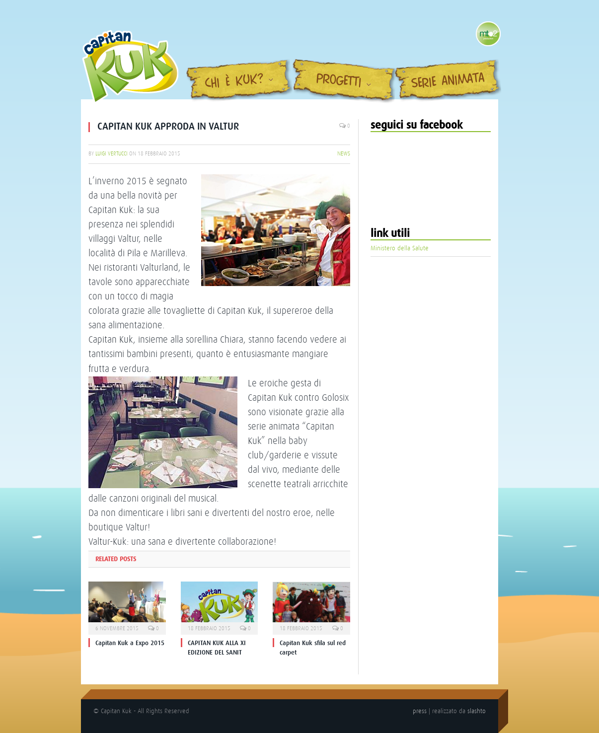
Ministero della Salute (400, 248)
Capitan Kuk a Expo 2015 (129, 643)
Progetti (339, 81)
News (343, 153)
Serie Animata (448, 82)
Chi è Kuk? (234, 81)
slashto (476, 711)
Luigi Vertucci (111, 153)
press (420, 711)
